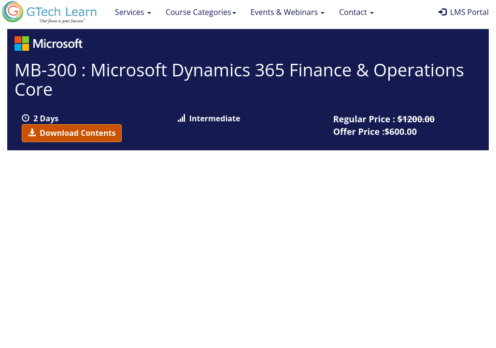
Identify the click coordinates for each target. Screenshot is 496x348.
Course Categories (201, 12)
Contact (356, 12)
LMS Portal (464, 12)
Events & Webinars (288, 12)
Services (133, 12)
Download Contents (71, 133)
